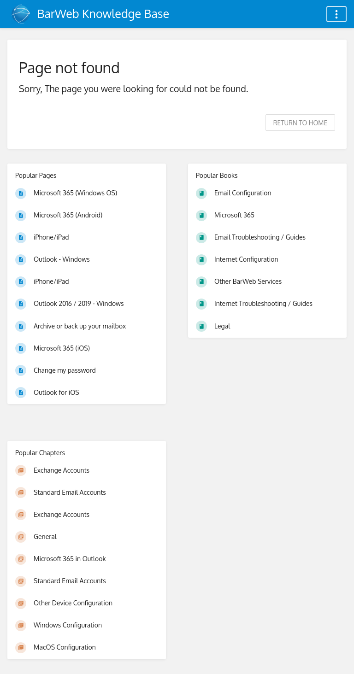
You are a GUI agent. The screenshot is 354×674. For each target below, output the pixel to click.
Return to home (300, 123)
